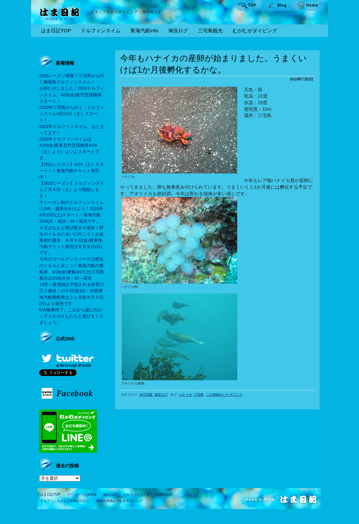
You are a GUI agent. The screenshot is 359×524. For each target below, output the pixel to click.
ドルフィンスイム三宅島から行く (65, 501)
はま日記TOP (56, 30)
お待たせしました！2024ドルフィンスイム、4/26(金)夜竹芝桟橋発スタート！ (71, 94)
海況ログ (178, 30)
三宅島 (199, 394)
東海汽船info (144, 30)
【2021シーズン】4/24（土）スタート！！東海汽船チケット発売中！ (71, 170)
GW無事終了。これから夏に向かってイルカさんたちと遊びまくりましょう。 (71, 316)
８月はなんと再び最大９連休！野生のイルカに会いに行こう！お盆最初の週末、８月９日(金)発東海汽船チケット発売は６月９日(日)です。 (71, 240)
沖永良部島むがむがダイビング (119, 501)
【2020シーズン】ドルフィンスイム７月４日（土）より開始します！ (71, 189)
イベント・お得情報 (82, 494)
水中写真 (145, 394)
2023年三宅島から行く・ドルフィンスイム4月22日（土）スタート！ (71, 113)
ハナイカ (185, 394)
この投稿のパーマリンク (224, 394)
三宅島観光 (210, 30)
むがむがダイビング (255, 30)
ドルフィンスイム (100, 30)
